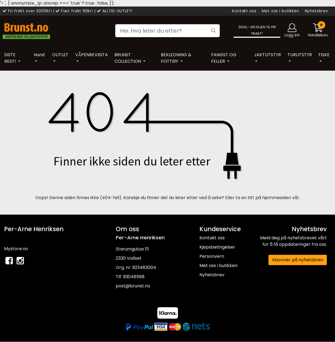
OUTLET (60, 55)
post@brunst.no (133, 286)
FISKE (324, 55)
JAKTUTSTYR (267, 55)
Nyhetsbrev (316, 11)
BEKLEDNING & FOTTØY (176, 58)
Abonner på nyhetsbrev (297, 260)
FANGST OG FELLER (223, 58)
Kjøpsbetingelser (217, 247)
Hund (39, 55)
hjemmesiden (276, 197)
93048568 (134, 277)
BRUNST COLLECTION (128, 58)
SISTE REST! (10, 58)
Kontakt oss (244, 11)
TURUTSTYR (299, 55)
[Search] (167, 30)
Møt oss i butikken (280, 11)
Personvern (211, 256)
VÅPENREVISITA (91, 55)
